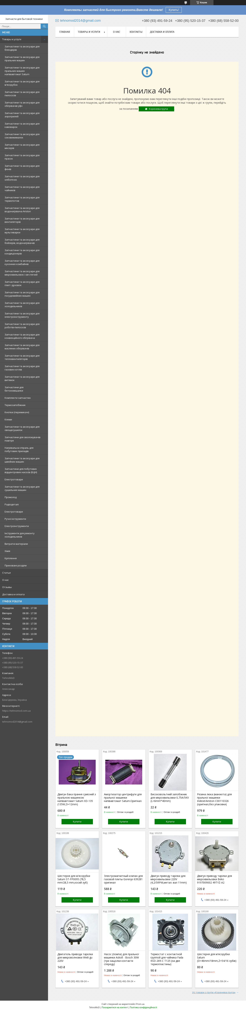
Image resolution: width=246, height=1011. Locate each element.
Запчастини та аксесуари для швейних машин (22, 460)
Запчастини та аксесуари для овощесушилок (22, 428)
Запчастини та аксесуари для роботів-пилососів (22, 325)
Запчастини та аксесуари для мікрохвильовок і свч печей (22, 273)
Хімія (7, 551)
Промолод (11, 497)
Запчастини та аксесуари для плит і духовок (22, 283)
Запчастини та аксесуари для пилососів (22, 93)
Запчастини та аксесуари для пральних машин (22, 58)
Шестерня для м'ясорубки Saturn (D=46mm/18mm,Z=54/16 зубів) (216, 958)
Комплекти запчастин (18, 397)
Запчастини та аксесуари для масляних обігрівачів (22, 346)
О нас (5, 580)
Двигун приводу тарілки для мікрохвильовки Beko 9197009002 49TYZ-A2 (214, 879)
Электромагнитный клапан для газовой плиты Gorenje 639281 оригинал (123, 879)
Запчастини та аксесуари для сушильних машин (22, 488)
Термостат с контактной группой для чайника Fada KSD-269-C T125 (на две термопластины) (167, 959)
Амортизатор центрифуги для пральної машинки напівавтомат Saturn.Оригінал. (123, 798)
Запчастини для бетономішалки (14, 389)
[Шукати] (44, 26)
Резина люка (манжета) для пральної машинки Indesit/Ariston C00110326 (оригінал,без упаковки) (214, 799)
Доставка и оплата (13, 594)
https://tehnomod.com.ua (16, 710)
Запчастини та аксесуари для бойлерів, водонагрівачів (22, 241)
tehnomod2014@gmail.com (17, 721)
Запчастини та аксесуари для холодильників (22, 304)
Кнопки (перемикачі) (17, 412)
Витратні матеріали (16, 543)
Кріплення (11, 558)
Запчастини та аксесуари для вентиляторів (22, 220)
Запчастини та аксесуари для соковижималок (22, 135)
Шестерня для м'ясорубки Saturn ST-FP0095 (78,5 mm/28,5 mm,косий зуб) (73, 879)
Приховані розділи (16, 565)
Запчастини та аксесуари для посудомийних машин (22, 294)
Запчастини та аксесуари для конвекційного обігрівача (22, 336)
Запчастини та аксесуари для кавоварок (22, 125)
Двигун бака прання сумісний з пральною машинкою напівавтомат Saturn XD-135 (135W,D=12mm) (76, 799)
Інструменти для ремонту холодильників (20, 535)
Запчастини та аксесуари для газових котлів (22, 368)
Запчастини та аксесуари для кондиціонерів (22, 251)
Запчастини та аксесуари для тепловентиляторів (22, 357)
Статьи (6, 572)
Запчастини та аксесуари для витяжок (22, 378)
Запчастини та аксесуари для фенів (22, 167)
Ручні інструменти (15, 518)
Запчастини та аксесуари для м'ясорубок (22, 83)
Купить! (174, 9)
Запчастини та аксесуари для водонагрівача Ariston (22, 209)
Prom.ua (140, 1004)
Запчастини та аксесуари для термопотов (22, 199)
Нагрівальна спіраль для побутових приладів (19, 449)
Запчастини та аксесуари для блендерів (22, 48)
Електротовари (14, 479)
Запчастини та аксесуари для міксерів (22, 146)
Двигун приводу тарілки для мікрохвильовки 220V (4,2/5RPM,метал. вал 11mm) (169, 879)
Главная (64, 31)
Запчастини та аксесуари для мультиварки (22, 230)
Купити (77, 821)
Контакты (136, 31)
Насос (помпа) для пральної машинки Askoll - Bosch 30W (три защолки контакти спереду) (121, 959)
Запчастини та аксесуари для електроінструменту (22, 315)
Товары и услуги (11, 39)
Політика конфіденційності (143, 1007)
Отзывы (7, 587)
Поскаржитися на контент (115, 1007)
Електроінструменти (17, 526)
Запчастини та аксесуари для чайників (22, 188)
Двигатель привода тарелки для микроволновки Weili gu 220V (75, 958)
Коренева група (158, 108)
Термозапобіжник (15, 405)
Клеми (8, 419)
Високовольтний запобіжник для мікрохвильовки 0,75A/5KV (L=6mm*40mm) (170, 798)
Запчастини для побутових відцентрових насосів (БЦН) (21, 470)
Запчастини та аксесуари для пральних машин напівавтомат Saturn (22, 71)
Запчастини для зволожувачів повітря (22, 439)
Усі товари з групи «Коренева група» (213, 992)
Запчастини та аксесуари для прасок (22, 157)
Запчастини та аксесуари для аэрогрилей (22, 114)
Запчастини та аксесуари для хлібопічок (22, 178)
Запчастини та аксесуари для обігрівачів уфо (22, 104)
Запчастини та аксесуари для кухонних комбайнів (22, 262)
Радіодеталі (12, 504)
